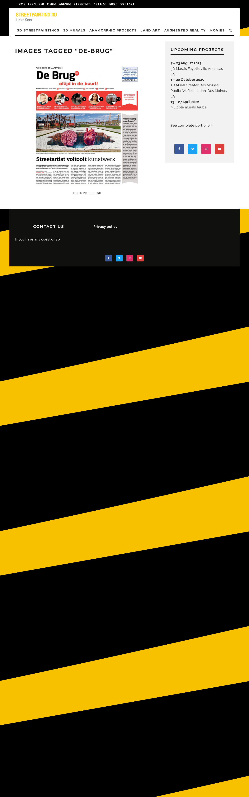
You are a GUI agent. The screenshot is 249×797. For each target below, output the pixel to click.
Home (20, 3)
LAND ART (150, 30)
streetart (82, 3)
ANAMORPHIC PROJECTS (113, 30)
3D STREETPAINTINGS (38, 30)
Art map (100, 3)
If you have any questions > (37, 239)
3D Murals (74, 30)
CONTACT (127, 3)
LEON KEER (36, 3)
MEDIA (51, 3)
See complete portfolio (190, 125)
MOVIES (217, 30)
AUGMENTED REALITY (185, 30)
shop (113, 3)
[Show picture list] (87, 193)
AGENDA (65, 3)
